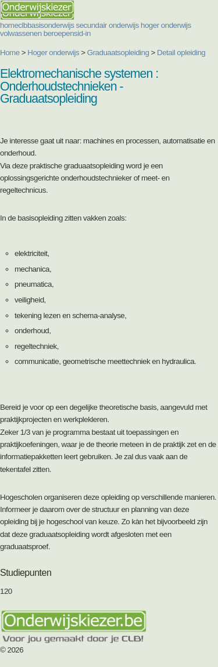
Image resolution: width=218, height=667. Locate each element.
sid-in (82, 33)
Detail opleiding (181, 52)
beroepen (59, 33)
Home (10, 52)
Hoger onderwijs (53, 52)
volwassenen (21, 33)
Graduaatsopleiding (118, 52)
